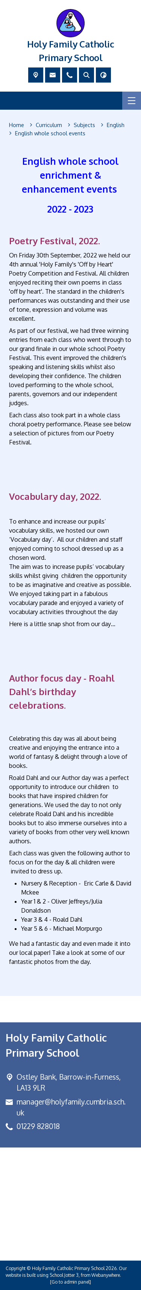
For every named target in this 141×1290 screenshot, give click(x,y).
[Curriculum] (49, 125)
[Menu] (131, 101)
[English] (115, 125)
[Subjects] (84, 125)
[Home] (16, 125)
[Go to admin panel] (70, 1282)
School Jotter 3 (64, 1275)
